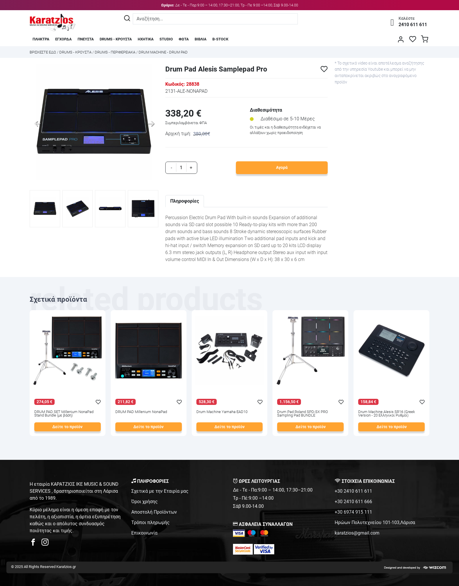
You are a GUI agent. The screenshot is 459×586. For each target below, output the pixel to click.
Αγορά (282, 167)
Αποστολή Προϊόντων (154, 512)
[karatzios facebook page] (35, 543)
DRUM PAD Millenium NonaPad (141, 412)
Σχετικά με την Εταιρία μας (160, 491)
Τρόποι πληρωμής (150, 522)
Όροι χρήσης (144, 501)
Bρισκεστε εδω (43, 52)
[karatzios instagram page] (45, 543)
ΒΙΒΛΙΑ (201, 39)
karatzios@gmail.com (357, 533)
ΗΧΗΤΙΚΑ (146, 39)
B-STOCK (220, 39)
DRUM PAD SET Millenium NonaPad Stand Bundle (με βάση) (64, 414)
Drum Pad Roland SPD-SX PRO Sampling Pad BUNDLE (302, 414)
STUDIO (166, 39)
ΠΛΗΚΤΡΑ (41, 39)
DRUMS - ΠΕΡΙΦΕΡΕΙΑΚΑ (115, 52)
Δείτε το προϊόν (67, 426)
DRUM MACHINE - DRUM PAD (163, 52)
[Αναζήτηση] (127, 18)
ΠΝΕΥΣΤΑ (86, 39)
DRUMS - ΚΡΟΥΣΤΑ (116, 39)
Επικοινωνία (144, 533)
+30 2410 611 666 (353, 501)
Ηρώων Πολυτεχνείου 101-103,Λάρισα (375, 522)
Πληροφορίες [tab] (184, 201)
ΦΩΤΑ (184, 39)
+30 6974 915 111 (353, 512)
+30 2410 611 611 (353, 491)
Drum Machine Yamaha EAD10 (222, 412)
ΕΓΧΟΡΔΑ (63, 39)
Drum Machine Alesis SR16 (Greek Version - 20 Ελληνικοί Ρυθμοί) (386, 414)
